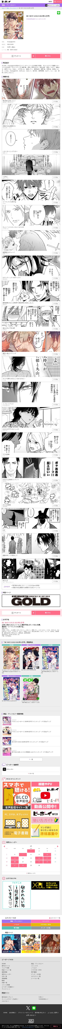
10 (47, 854)
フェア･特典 (5, 968)
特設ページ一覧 (6, 970)
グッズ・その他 (45, 928)
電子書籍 (16, 928)
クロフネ (4, 1001)
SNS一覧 (31, 773)
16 (39, 858)
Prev (4, 846)
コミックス (45, 921)
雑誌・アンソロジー (12, 8)
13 (14, 858)
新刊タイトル (6, 966)
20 (14, 862)
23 (39, 862)
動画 (3, 980)
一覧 (31, 759)
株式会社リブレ (6, 997)
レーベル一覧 (35, 978)
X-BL (40, 997)
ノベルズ (16, 924)
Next (57, 846)
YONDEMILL (43, 999)
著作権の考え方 (39, 1012)
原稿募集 (4, 978)
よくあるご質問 (52, 1012)
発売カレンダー (32, 873)
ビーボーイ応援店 (7, 987)
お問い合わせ (30, 1015)
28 (23, 865)
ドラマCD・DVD (46, 924)
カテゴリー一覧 (55, 918)
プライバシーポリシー (28, 1027)
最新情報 (4, 972)
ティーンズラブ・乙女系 (9, 999)
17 (47, 858)
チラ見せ (55, 101)
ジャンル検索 (6, 985)
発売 (50, 1)
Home (3, 8)
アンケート (17, 56)
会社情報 (12, 1012)
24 (47, 862)
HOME (4, 963)
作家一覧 (4, 982)
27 (14, 865)
